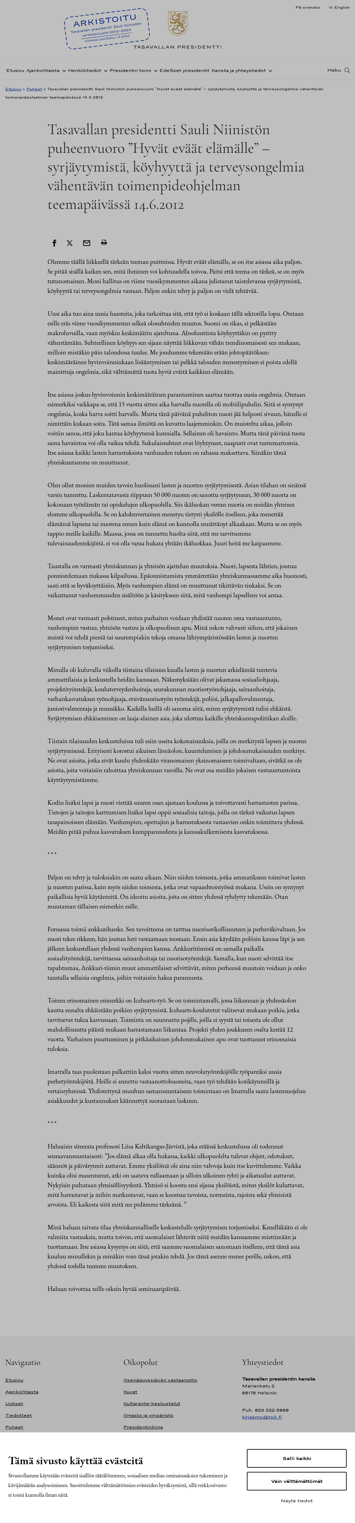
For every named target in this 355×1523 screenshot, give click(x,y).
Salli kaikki (297, 1458)
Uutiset (14, 1403)
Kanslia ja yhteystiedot (238, 70)
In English (339, 7)
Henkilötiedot (84, 70)
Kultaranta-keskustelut (151, 1403)
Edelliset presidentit (184, 70)
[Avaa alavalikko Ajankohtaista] (63, 70)
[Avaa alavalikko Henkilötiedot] (104, 70)
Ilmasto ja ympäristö (148, 1415)
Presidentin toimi (130, 70)
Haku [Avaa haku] (334, 70)
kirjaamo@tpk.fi (262, 1417)
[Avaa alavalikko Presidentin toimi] (154, 70)
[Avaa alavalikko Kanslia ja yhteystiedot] (269, 70)
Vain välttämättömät (296, 1481)
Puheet (34, 88)
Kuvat (130, 1392)
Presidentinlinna (143, 1427)
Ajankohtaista (43, 70)
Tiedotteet (18, 1415)
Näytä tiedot (297, 1500)
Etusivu (15, 70)
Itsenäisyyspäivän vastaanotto (160, 1380)
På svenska (307, 7)
